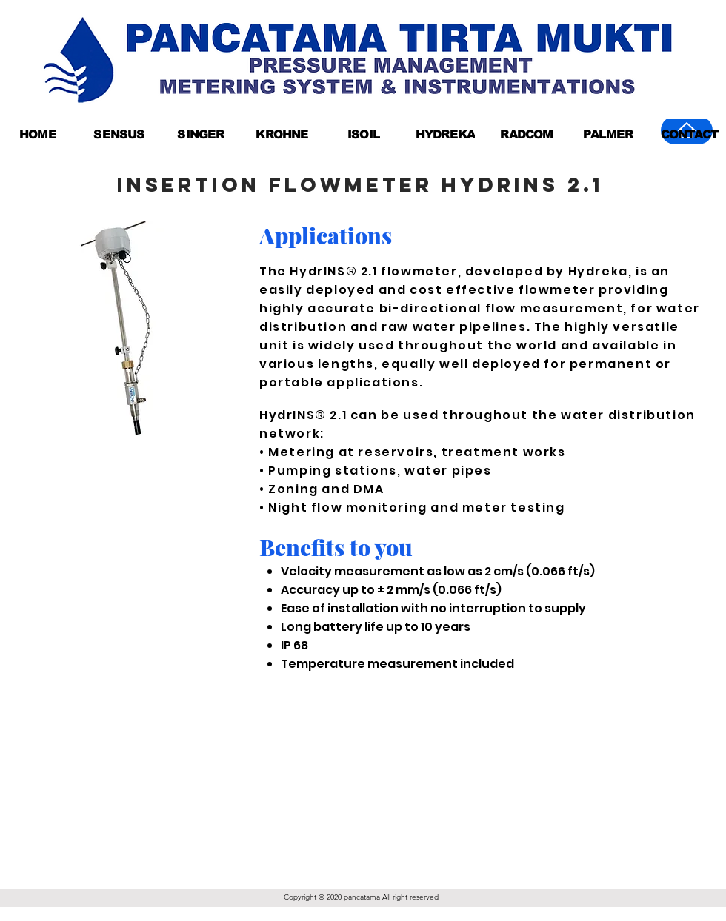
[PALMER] (608, 134)
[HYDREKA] (445, 134)
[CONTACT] (689, 134)
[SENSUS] (119, 134)
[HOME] (37, 134)
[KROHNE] (282, 134)
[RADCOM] (526, 134)
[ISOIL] (363, 134)
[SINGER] (200, 134)
